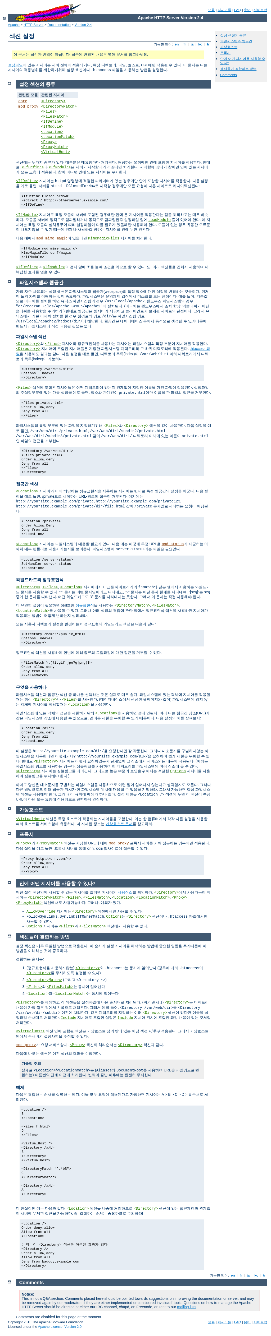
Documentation (58, 25)
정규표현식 (84, 605)
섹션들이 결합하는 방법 (238, 69)
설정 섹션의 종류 (233, 35)
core (22, 101)
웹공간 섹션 (27, 484)
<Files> (49, 111)
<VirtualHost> (55, 152)
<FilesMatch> (54, 116)
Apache (14, 25)
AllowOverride (40, 911)
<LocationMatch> (57, 137)
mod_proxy (28, 106)
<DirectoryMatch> (58, 106)
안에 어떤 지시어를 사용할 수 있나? (57, 883)
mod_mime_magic (52, 238)
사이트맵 (260, 10)
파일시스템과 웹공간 (236, 41)
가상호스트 (228, 47)
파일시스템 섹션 (31, 336)
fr (185, 44)
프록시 (225, 53)
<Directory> (53, 101)
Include (68, 1018)
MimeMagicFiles (103, 238)
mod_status (173, 544)
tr (208, 44)
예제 (20, 1087)
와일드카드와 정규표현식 (40, 579)
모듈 (211, 10)
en (177, 44)
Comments (228, 75)
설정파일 (15, 65)
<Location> (52, 132)
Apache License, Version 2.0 (60, 1327)
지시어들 (224, 10)
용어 (247, 10)
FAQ (237, 10)
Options (178, 771)
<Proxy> (49, 142)
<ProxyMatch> (54, 147)
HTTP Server (34, 25)
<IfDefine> (52, 121)
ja (192, 44)
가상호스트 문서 (119, 824)
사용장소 (125, 892)
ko (200, 44)
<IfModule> (52, 126)
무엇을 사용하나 (31, 687)
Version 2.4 (83, 25)
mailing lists (186, 1307)
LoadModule (159, 220)
